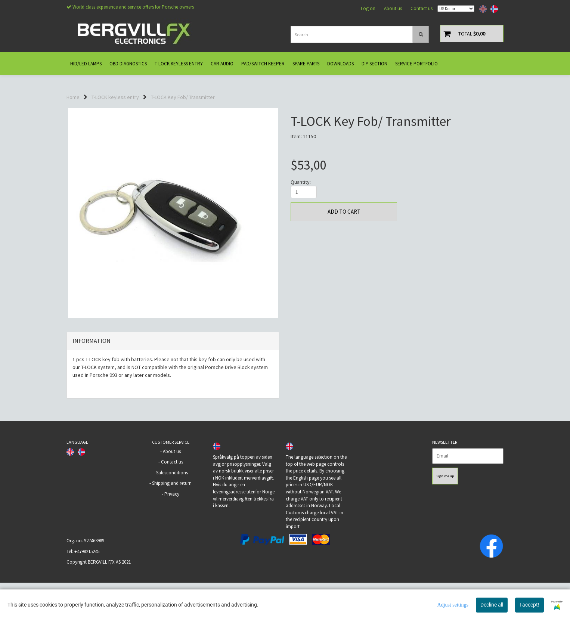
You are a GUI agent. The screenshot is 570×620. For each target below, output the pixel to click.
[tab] (173, 378)
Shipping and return (172, 520)
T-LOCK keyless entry (115, 97)
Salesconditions (172, 510)
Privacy (171, 531)
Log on (368, 8)
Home (73, 97)
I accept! (529, 605)
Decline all (491, 605)
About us (393, 8)
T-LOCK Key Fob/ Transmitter (183, 97)
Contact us (422, 8)
